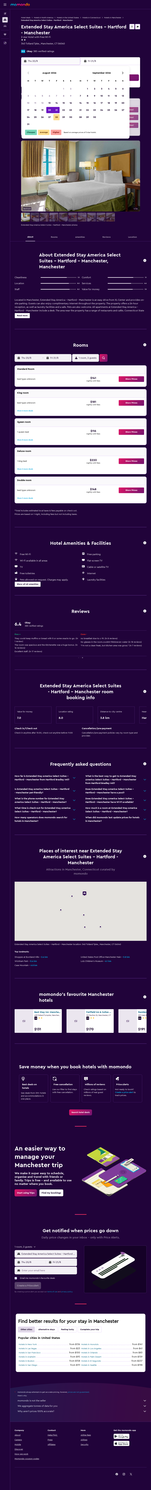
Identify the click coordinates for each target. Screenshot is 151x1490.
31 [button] (28, 124)
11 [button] (35, 103)
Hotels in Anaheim (27, 1357)
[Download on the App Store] (121, 1443)
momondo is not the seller (82, 1400)
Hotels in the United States (68, 17)
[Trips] (5, 34)
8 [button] (63, 96)
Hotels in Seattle (89, 1365)
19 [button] (42, 110)
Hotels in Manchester (112, 17)
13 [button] (49, 103)
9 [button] (70, 96)
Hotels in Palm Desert (91, 1357)
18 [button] (35, 110)
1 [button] (63, 89)
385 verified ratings (43, 51)
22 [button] (63, 110)
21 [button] (56, 110)
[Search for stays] (5, 20)
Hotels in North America (43, 17)
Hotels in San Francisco (30, 1353)
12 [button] (42, 103)
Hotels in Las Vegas (28, 1349)
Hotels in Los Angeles (91, 1349)
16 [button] (71, 103)
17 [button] (28, 110)
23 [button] (70, 110)
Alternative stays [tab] (46, 1329)
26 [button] (42, 117)
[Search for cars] (5, 26)
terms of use (52, 1292)
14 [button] (56, 103)
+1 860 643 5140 (29, 47)
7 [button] (56, 96)
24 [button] (28, 117)
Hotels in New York (28, 1344)
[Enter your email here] (48, 1270)
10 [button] (28, 103)
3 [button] (28, 96)
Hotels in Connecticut (91, 17)
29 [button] (63, 117)
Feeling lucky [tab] (67, 1329)
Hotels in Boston (26, 1361)
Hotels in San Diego (28, 1365)
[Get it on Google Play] (121, 1436)
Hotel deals (25, 17)
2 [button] (70, 89)
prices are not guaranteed (78, 1392)
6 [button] (49, 96)
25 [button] (35, 117)
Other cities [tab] (26, 1329)
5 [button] (42, 96)
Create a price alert (124, 1092)
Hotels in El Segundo (91, 1361)
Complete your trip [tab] (89, 1329)
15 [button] (64, 103)
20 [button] (49, 110)
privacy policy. (67, 1292)
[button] (5, 4)
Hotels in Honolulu (90, 1344)
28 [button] (56, 117)
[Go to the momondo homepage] (20, 4)
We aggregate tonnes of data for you (82, 1406)
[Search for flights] (5, 14)
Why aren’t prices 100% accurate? (82, 1411)
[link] (80, 1112)
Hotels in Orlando (89, 1353)
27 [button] (49, 117)
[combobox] (48, 1254)
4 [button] (35, 96)
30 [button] (70, 117)
